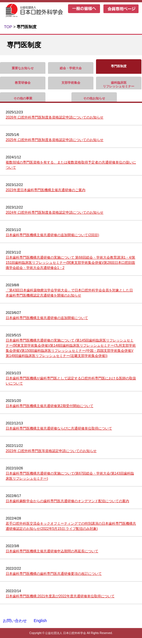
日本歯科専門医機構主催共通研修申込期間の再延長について (52, 551)
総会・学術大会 (71, 68)
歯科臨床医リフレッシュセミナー (118, 84)
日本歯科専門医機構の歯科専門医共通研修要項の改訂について (54, 574)
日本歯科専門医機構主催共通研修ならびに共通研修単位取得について (59, 428)
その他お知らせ (94, 98)
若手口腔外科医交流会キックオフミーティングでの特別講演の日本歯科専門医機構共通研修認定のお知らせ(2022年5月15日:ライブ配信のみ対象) (71, 526)
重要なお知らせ (23, 68)
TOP (8, 26)
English (40, 620)
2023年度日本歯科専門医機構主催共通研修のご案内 (45, 190)
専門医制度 (119, 66)
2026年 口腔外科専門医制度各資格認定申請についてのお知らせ (54, 117)
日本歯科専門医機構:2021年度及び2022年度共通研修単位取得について (60, 596)
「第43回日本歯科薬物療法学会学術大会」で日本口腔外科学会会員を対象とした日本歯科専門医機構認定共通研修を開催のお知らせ (69, 292)
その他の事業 (22, 98)
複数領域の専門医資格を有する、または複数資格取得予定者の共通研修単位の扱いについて (71, 164)
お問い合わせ (15, 620)
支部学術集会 (70, 82)
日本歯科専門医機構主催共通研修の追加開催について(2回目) (52, 235)
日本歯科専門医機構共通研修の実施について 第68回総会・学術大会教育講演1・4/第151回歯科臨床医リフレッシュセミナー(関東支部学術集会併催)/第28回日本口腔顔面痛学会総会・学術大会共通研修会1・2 (70, 262)
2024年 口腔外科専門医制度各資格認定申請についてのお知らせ (54, 212)
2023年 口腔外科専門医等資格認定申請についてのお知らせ (51, 451)
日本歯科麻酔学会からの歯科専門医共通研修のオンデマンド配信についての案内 (67, 501)
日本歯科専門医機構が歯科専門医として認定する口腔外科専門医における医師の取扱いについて (71, 380)
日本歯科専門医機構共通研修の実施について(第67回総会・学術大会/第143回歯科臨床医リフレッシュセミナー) (70, 475)
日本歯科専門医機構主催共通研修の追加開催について (47, 318)
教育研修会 (23, 82)
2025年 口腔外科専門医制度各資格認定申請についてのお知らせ (54, 140)
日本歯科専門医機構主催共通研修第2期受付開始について (49, 406)
